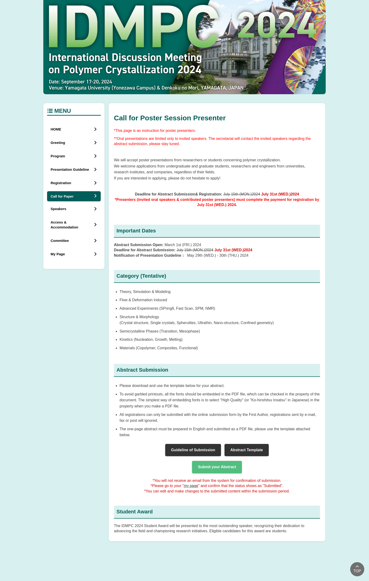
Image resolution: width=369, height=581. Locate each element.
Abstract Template (246, 450)
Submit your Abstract (217, 467)
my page (191, 486)
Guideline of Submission (193, 450)
